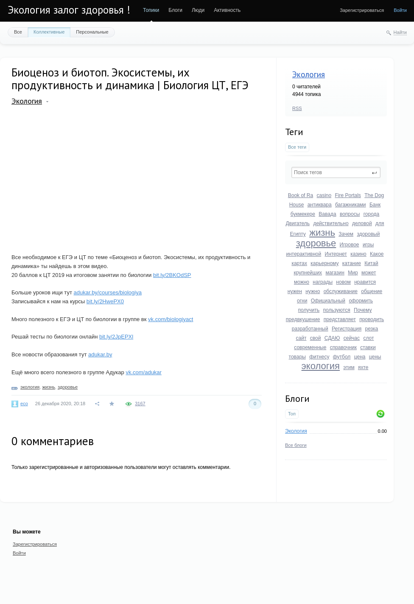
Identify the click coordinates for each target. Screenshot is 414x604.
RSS (297, 108)
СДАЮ (332, 338)
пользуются (336, 310)
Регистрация (346, 329)
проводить (371, 319)
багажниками (350, 205)
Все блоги (296, 445)
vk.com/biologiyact (170, 319)
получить (309, 310)
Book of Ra (300, 195)
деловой (362, 223)
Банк (374, 205)
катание (351, 263)
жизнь (322, 232)
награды (323, 282)
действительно (330, 223)
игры (368, 245)
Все (18, 31)
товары (297, 357)
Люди (198, 10)
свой (315, 338)
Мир (353, 273)
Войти (400, 10)
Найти (400, 32)
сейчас (352, 338)
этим (348, 367)
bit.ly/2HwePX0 (105, 301)
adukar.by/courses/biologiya (108, 292)
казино (358, 254)
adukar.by (100, 354)
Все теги (297, 147)
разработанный (310, 329)
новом (343, 282)
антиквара (320, 205)
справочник (343, 347)
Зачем (345, 234)
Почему (363, 310)
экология (321, 366)
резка (371, 329)
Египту (298, 234)
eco (24, 403)
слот (368, 338)
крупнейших (308, 273)
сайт (301, 338)
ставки (367, 347)
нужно (312, 291)
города (372, 214)
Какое (376, 254)
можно (301, 282)
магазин (334, 273)
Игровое (349, 245)
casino (323, 195)
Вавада (327, 214)
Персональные (92, 31)
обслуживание (341, 291)
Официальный (328, 301)
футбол (342, 357)
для (379, 223)
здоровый (368, 234)
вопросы (350, 214)
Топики (151, 10)
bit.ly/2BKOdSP (172, 275)
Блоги (175, 10)
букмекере (303, 214)
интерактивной (303, 254)
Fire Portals (348, 195)
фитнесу (319, 357)
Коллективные (49, 31)
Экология (308, 74)
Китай (371, 263)
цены (375, 357)
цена (360, 357)
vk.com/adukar (144, 372)
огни (302, 301)
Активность (227, 10)
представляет (340, 319)
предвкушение (303, 319)
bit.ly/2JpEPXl (116, 336)
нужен (295, 291)
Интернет (336, 254)
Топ (292, 413)
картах (299, 263)
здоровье (316, 243)
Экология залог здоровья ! (69, 10)
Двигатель (297, 223)
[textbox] (335, 172)
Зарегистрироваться (362, 10)
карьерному (324, 263)
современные (310, 347)
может (368, 273)
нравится (365, 282)
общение (371, 291)
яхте (363, 367)
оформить (361, 301)
